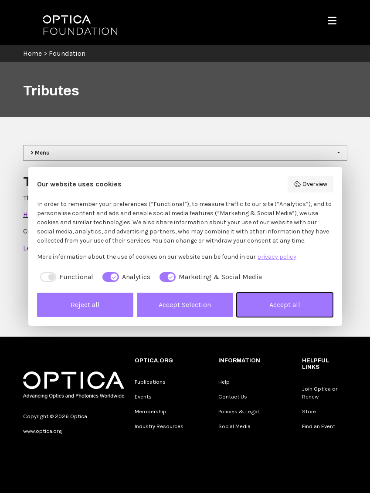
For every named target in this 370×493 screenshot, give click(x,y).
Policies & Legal (238, 411)
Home (32, 53)
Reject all (85, 305)
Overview (310, 184)
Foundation (67, 53)
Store (309, 411)
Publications (150, 381)
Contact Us (232, 396)
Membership (150, 411)
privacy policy (276, 256)
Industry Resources (159, 426)
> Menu (40, 152)
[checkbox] (65, 277)
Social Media (234, 426)
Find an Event (318, 426)
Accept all (284, 305)
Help (224, 381)
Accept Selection (185, 305)
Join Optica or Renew (319, 392)
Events (143, 396)
